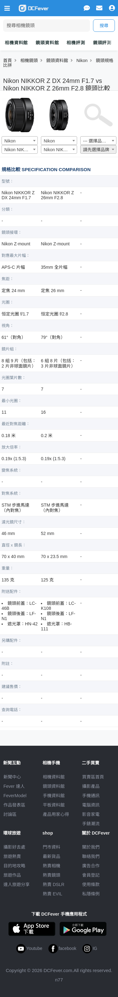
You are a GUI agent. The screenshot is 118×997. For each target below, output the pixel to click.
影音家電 (91, 814)
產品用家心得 (56, 814)
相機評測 (75, 42)
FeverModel (15, 795)
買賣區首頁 (93, 776)
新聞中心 (12, 776)
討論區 (10, 814)
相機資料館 (16, 42)
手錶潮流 (91, 823)
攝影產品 (91, 786)
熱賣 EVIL (52, 893)
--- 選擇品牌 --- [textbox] (97, 140)
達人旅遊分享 (16, 884)
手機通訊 (91, 795)
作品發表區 (14, 804)
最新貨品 (51, 856)
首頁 (7, 60)
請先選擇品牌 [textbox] (96, 149)
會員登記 (91, 875)
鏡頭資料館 (47, 42)
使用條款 (91, 884)
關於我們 (91, 847)
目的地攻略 (14, 865)
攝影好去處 (14, 847)
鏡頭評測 (102, 42)
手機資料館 (54, 795)
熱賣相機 (51, 865)
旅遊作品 (12, 875)
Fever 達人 (14, 786)
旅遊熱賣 (12, 856)
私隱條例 (91, 893)
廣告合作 (91, 865)
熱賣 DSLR (53, 884)
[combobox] (20, 140)
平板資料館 (54, 804)
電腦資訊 (91, 804)
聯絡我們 (91, 856)
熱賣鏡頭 (51, 875)
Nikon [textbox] (10, 140)
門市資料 (51, 847)
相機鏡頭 (29, 60)
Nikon (82, 60)
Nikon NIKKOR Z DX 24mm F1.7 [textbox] (20, 149)
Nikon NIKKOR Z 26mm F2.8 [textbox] (60, 149)
